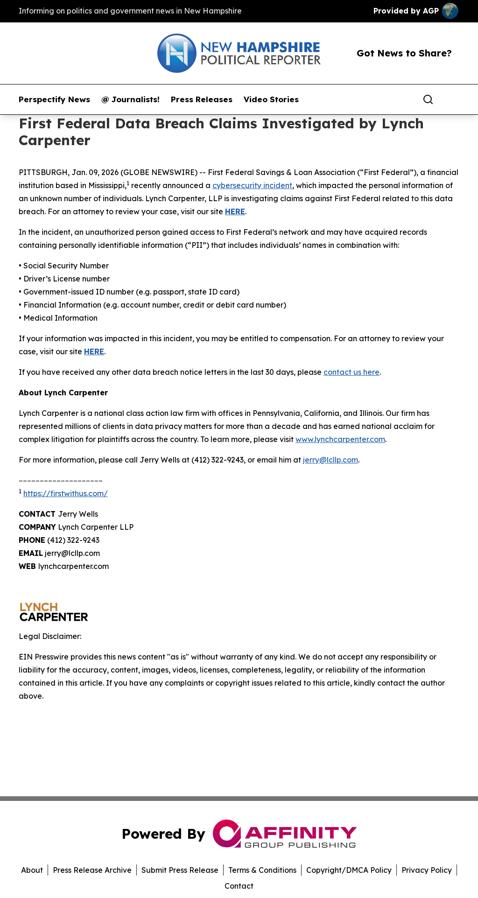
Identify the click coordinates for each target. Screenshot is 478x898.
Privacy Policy (426, 870)
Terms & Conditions (262, 870)
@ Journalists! (130, 99)
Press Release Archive (92, 870)
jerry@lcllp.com (330, 459)
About (32, 870)
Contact (239, 886)
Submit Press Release (179, 870)
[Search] (428, 99)
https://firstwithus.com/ (65, 493)
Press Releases (201, 99)
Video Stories (271, 99)
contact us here (351, 372)
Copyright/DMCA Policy (349, 870)
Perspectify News (54, 99)
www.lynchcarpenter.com (340, 439)
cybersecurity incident (252, 185)
